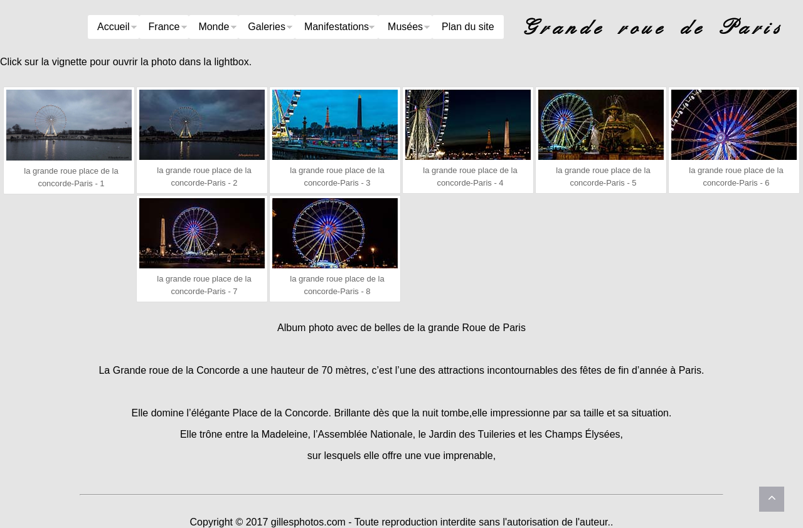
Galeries (266, 26)
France (164, 26)
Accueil (113, 26)
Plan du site (468, 26)
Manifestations (336, 26)
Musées (405, 26)
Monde (213, 26)
